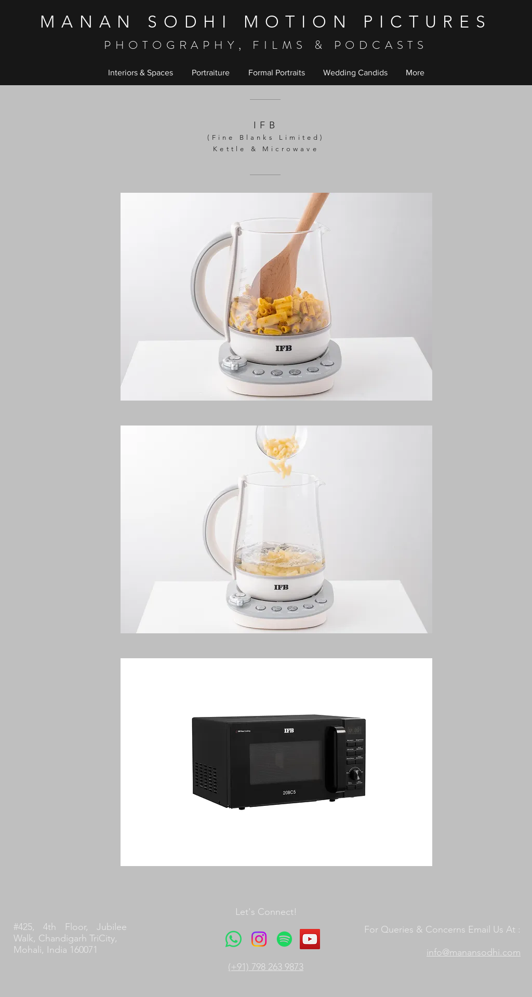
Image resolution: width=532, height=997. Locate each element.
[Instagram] (259, 939)
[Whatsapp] (233, 939)
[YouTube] (310, 939)
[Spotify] (284, 939)
